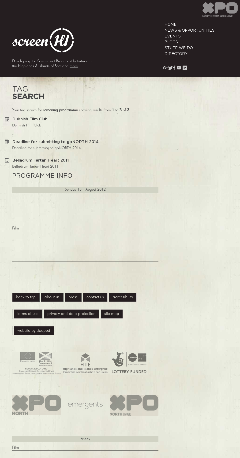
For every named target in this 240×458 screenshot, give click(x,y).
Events (173, 36)
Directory (176, 54)
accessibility (123, 297)
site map (111, 314)
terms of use (27, 314)
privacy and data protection (71, 314)
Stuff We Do (179, 48)
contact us (95, 297)
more (74, 66)
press (73, 297)
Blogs (171, 42)
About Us (52, 297)
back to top (26, 297)
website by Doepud (33, 331)
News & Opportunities (189, 30)
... (85, 189)
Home (170, 24)
